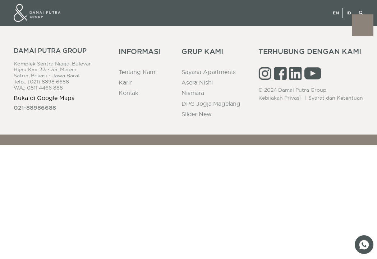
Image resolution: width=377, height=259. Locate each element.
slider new (196, 114)
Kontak (128, 93)
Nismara (192, 93)
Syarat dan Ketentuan (335, 98)
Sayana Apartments (208, 72)
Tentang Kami (138, 72)
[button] (362, 25)
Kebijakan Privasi (279, 98)
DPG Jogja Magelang (210, 103)
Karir (125, 82)
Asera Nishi (197, 82)
